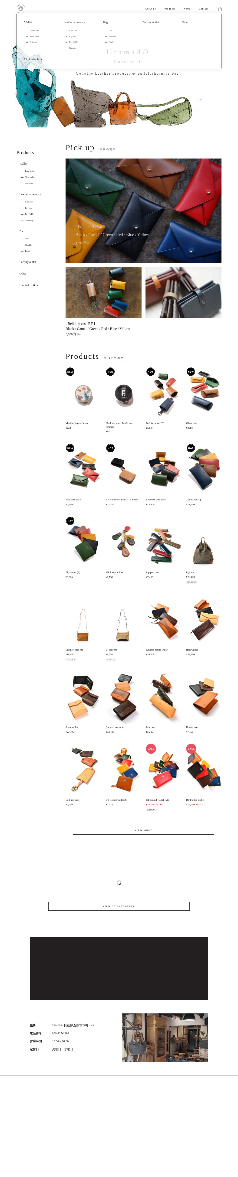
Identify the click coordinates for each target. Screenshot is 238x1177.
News (187, 8)
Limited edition (29, 285)
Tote (27, 239)
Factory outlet (28, 262)
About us (150, 8)
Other (23, 273)
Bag (22, 231)
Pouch (27, 251)
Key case (28, 208)
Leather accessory (30, 194)
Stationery (29, 220)
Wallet (23, 163)
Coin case (29, 183)
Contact (203, 8)
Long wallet (30, 171)
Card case (29, 202)
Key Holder (29, 214)
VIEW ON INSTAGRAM (119, 906)
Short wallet (30, 177)
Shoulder (28, 245)
